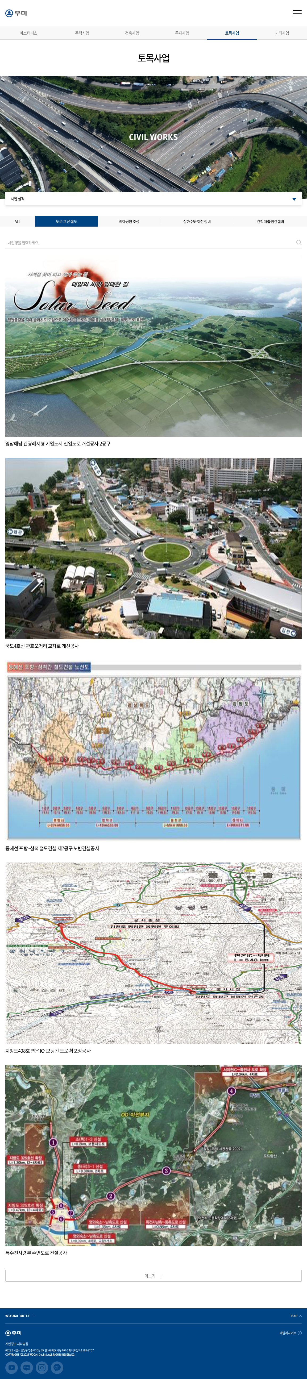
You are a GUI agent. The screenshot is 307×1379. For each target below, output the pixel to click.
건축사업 (132, 33)
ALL (18, 221)
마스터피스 (28, 33)
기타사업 (282, 33)
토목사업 (232, 33)
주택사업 (82, 33)
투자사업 (182, 33)
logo (16, 13)
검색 (299, 242)
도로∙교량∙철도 (66, 221)
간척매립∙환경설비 (270, 221)
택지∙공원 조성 (128, 221)
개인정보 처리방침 (16, 1343)
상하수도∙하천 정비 (197, 221)
